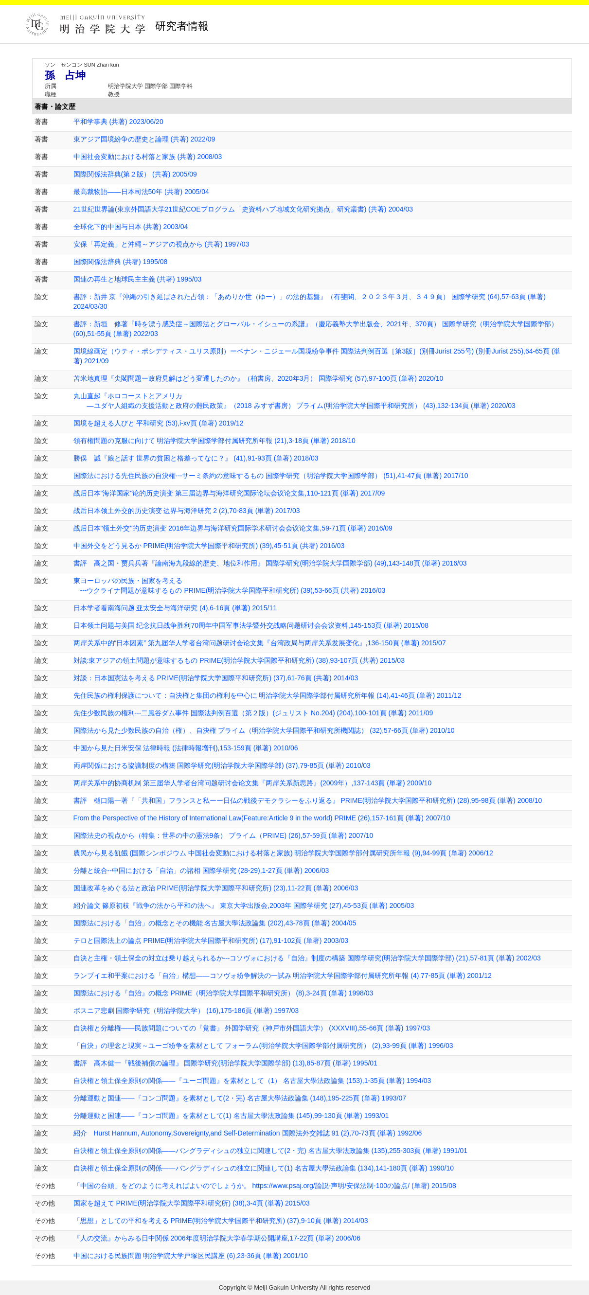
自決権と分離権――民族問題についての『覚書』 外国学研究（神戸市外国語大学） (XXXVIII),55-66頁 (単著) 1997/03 (251, 1028)
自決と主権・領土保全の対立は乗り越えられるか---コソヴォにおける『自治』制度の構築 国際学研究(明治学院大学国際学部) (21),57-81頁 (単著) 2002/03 (307, 958)
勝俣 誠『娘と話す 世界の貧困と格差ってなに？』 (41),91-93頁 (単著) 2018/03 (196, 458)
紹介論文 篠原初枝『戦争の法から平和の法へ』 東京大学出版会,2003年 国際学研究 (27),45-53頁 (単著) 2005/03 (243, 905)
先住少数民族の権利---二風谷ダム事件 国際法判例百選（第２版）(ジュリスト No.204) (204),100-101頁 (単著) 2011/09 (253, 713)
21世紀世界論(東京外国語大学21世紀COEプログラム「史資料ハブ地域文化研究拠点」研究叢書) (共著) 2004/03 (243, 209)
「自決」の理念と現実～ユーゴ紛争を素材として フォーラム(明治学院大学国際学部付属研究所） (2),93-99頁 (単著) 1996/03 (263, 1045)
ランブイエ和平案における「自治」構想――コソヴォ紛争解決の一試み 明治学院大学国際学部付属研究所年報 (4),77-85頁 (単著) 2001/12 (282, 975)
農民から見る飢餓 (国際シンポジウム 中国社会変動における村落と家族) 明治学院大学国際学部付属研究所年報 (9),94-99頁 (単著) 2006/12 (283, 853)
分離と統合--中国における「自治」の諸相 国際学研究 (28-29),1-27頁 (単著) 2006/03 (201, 870)
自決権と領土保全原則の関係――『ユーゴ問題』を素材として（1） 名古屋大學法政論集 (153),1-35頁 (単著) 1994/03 (252, 1080)
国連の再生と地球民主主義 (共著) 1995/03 (137, 279)
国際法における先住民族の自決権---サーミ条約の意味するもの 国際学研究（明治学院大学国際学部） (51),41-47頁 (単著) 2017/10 (270, 475)
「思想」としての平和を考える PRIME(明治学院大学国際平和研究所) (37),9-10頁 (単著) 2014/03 (220, 1220)
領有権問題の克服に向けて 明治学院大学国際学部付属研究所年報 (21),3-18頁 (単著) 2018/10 (214, 440)
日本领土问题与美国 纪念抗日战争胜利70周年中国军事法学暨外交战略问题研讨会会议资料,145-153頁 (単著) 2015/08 (250, 625)
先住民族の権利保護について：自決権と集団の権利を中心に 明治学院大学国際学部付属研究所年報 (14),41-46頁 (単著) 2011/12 (267, 695)
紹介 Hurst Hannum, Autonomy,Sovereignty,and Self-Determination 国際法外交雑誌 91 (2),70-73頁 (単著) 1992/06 (247, 1133)
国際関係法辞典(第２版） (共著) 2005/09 (135, 174)
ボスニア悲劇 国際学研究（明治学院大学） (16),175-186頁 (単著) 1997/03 (186, 1010)
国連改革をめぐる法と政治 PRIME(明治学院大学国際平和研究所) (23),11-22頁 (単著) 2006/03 (215, 888)
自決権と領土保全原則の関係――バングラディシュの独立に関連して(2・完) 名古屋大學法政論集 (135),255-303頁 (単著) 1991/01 (270, 1150)
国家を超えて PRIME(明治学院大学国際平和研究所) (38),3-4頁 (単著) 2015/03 (191, 1203)
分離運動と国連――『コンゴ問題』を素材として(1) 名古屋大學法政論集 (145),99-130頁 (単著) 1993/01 (231, 1115)
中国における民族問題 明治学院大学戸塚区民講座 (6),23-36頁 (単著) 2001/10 (190, 1256)
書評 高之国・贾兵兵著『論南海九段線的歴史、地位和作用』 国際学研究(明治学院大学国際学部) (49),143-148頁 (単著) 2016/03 (270, 563)
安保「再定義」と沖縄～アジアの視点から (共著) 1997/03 (161, 244)
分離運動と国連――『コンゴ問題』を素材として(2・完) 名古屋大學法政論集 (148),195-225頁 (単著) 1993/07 (240, 1098)
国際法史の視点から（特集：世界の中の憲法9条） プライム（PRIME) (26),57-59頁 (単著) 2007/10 (223, 835)
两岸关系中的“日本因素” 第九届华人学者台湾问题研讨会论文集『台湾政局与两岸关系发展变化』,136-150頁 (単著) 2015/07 (259, 643)
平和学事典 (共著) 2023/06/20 (118, 121)
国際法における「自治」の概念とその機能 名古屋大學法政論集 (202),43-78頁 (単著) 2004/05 (215, 923)
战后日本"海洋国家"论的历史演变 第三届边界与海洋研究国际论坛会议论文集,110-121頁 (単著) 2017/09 (229, 493)
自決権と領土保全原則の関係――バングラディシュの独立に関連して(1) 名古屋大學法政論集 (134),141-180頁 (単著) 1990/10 (263, 1168)
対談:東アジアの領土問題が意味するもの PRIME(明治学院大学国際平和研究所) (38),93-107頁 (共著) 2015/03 (239, 660)
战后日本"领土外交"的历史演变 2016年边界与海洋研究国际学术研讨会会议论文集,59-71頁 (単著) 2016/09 (233, 528)
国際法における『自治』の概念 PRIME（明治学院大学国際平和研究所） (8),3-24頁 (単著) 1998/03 (223, 993)
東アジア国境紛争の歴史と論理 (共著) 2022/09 (144, 139)
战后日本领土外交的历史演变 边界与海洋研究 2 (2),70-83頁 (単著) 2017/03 (186, 510)
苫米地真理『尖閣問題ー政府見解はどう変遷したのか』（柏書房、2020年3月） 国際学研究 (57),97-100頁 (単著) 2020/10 (258, 378)
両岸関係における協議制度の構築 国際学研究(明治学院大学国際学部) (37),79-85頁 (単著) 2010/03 (222, 765)
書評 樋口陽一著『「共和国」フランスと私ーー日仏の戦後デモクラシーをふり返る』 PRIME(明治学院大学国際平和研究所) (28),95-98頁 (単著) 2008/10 (307, 800)
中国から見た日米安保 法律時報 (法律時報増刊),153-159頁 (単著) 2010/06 (185, 748)
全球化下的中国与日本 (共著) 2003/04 (130, 227)
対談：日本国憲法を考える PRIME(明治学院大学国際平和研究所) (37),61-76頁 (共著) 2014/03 (215, 678)
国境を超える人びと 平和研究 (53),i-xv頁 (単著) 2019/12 (158, 423)
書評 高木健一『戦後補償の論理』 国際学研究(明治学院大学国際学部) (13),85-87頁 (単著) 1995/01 (225, 1063)
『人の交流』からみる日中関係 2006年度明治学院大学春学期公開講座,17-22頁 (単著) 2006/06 (216, 1238)
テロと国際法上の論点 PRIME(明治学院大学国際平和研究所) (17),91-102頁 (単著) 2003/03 (211, 940)
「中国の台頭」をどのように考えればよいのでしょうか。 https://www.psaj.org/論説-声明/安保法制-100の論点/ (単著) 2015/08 (264, 1185)
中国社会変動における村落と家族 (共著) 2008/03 (147, 156)
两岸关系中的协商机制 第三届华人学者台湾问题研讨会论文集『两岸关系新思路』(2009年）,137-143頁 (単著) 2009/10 (252, 783)
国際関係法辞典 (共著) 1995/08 (120, 262)
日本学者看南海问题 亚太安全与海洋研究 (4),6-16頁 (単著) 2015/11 (175, 608)
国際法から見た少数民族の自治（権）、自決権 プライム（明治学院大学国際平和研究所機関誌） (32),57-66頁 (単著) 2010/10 (264, 730)
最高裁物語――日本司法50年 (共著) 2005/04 (141, 191)
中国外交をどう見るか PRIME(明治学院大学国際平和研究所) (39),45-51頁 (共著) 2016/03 (209, 546)
